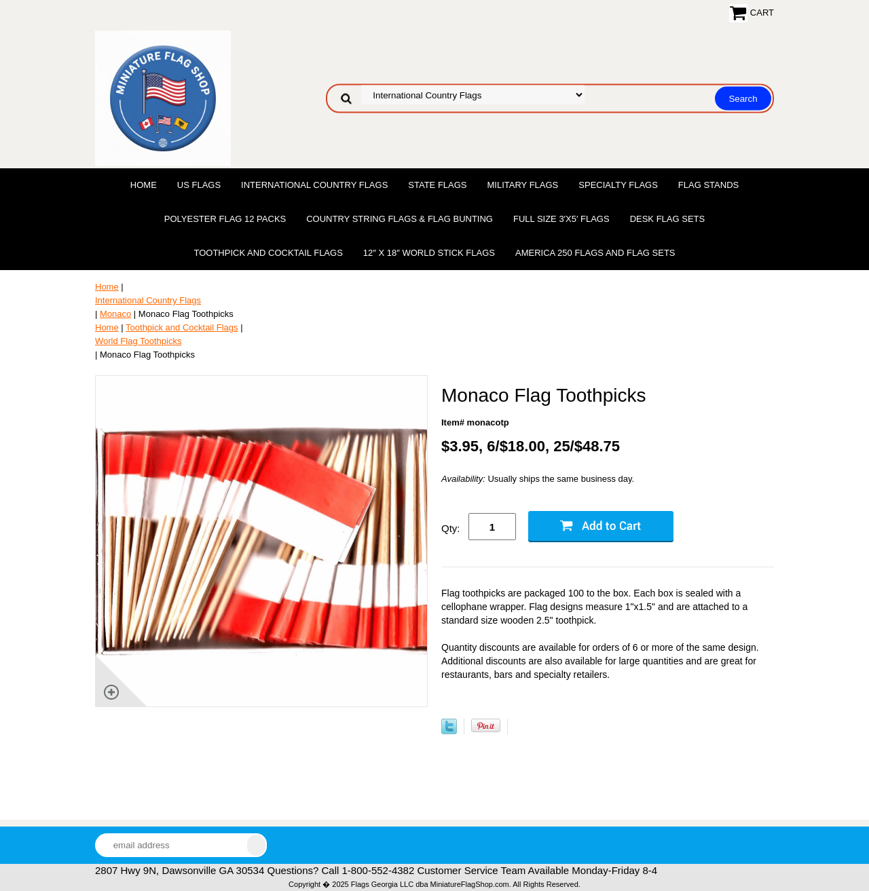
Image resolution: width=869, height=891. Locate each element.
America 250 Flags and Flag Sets (595, 253)
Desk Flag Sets (667, 219)
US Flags (199, 185)
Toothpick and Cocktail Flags (267, 253)
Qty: (450, 528)
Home (143, 185)
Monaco (115, 314)
